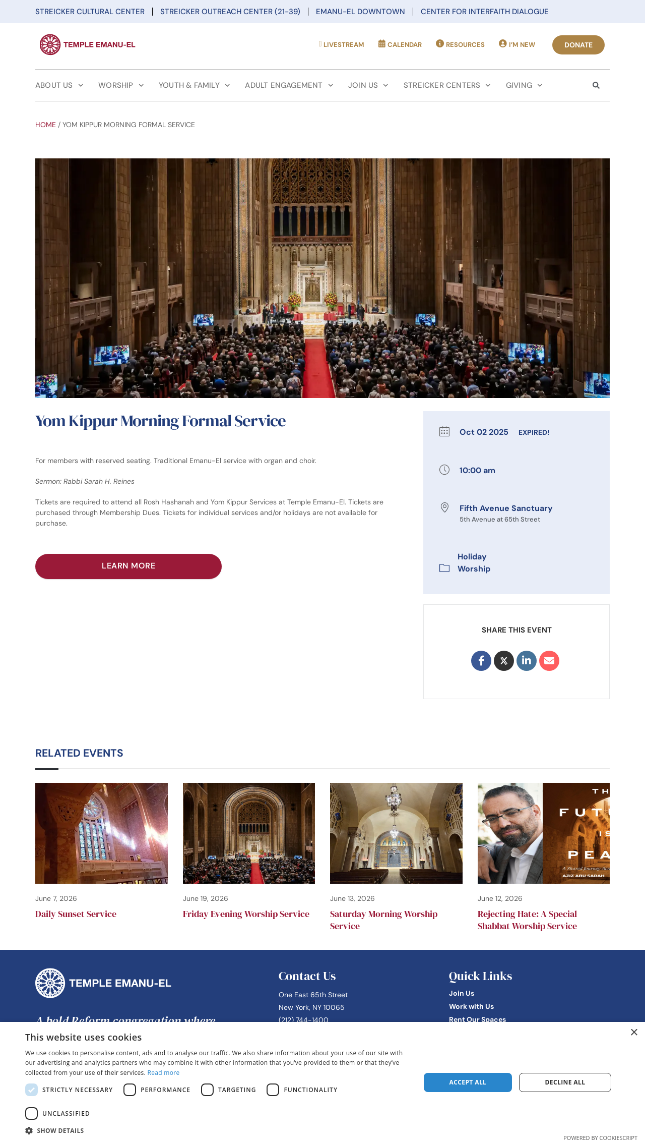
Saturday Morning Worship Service (383, 919)
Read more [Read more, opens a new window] (163, 1072)
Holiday (472, 556)
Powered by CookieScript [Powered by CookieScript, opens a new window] (600, 1137)
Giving (524, 85)
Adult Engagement (289, 85)
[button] (217, 1130)
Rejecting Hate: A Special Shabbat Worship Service (527, 919)
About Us (59, 85)
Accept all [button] (468, 1082)
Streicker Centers (447, 85)
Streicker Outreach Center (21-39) (230, 12)
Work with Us (471, 1006)
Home (45, 124)
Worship (121, 85)
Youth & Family (194, 85)
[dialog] (322, 1082)
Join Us (368, 85)
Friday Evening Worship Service (246, 913)
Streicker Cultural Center (90, 12)
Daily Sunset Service (75, 913)
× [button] (633, 1033)
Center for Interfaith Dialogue (485, 12)
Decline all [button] (565, 1082)
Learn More (128, 565)
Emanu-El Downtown (360, 12)
